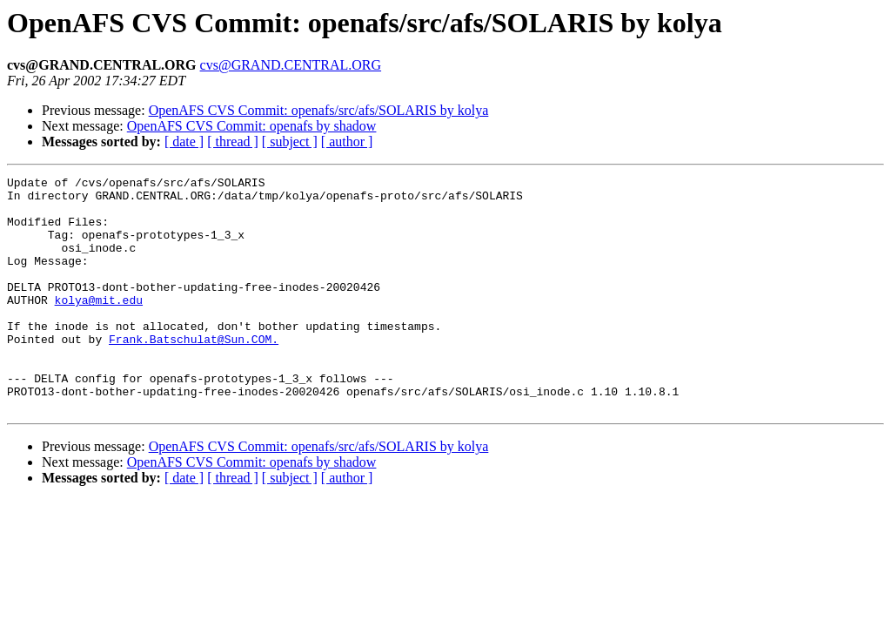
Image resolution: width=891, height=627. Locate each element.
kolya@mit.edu (99, 326)
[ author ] (347, 141)
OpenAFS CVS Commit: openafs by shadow (252, 125)
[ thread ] (232, 141)
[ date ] (184, 141)
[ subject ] (290, 141)
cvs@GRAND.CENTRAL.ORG (291, 64)
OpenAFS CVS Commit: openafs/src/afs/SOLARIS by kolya (319, 110)
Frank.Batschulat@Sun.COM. (193, 373)
